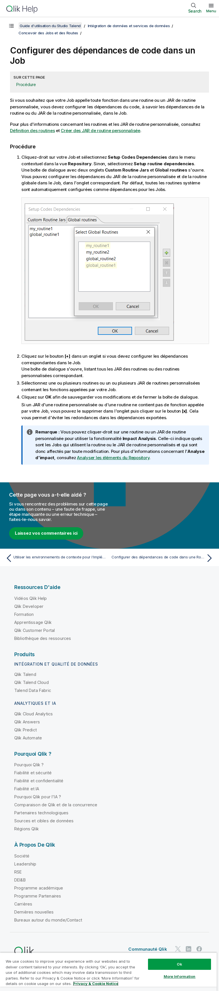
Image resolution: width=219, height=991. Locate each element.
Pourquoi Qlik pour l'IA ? (37, 796)
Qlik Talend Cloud (31, 682)
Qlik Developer (28, 606)
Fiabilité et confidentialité (38, 780)
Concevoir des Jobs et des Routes (48, 33)
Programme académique (38, 887)
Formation (24, 614)
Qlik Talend (25, 674)
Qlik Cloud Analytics (33, 713)
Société (21, 855)
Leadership (25, 863)
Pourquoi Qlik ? (29, 764)
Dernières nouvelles (34, 912)
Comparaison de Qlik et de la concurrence (55, 804)
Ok (179, 964)
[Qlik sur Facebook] (199, 949)
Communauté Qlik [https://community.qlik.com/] (147, 949)
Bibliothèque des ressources (42, 638)
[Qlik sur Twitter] (178, 949)
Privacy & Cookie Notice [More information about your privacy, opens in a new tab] (95, 983)
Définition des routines (32, 130)
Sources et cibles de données (44, 820)
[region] (108, 971)
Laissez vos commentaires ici (46, 533)
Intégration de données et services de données (129, 25)
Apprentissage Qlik (33, 622)
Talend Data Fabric (32, 690)
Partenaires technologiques (41, 812)
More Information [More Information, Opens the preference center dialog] (180, 976)
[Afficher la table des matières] (11, 25)
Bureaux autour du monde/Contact (48, 920)
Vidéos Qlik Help (30, 598)
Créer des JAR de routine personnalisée (100, 130)
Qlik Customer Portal (34, 630)
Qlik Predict (25, 729)
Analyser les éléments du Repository (113, 457)
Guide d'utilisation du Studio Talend (50, 25)
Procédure (26, 84)
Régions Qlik (26, 828)
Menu (211, 11)
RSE (18, 871)
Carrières (23, 904)
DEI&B (20, 879)
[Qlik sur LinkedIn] (188, 949)
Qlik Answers (27, 721)
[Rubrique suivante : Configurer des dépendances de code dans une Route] (163, 558)
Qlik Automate (28, 737)
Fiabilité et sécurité (33, 772)
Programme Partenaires (37, 896)
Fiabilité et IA (26, 788)
